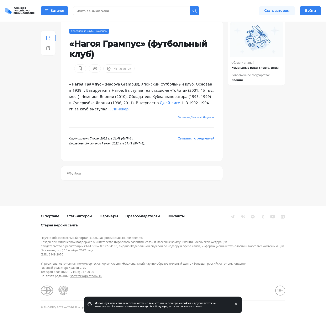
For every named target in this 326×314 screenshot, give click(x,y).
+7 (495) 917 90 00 (81, 272)
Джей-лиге (170, 112)
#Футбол (74, 183)
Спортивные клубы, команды (89, 41)
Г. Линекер (119, 119)
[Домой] (20, 11)
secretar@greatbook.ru (86, 276)
